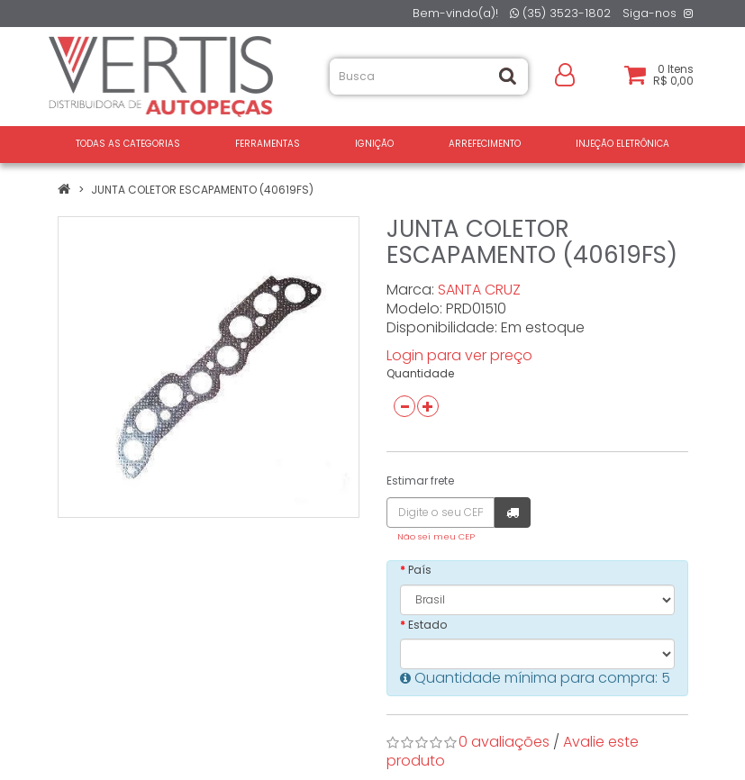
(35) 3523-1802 (560, 13)
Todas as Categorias (128, 143)
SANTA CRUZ (479, 289)
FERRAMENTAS (267, 143)
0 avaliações (504, 741)
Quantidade (420, 373)
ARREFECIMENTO (485, 143)
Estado (427, 624)
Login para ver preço (459, 355)
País (420, 569)
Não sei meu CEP (436, 536)
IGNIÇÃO (374, 143)
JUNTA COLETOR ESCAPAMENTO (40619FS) (202, 189)
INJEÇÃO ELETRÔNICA (622, 143)
